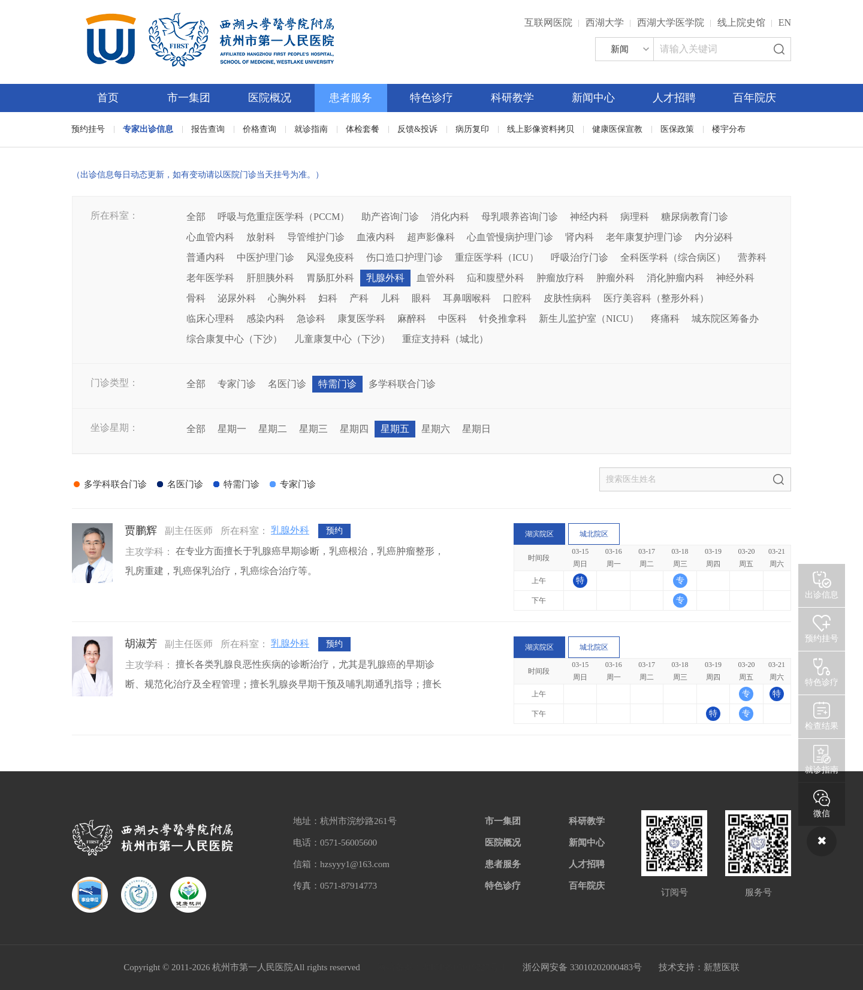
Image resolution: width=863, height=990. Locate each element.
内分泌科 (714, 237)
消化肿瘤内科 (675, 278)
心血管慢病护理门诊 (510, 237)
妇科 (327, 298)
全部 (196, 217)
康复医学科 (361, 318)
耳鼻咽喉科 (467, 298)
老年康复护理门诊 (644, 237)
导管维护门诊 (316, 237)
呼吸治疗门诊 (579, 257)
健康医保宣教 (617, 129)
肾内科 (579, 237)
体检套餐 (362, 129)
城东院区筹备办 (725, 318)
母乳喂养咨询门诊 (519, 217)
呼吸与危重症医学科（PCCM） (283, 217)
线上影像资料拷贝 (540, 129)
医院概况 (269, 98)
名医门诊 (287, 384)
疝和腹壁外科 (495, 278)
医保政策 (677, 129)
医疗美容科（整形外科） (656, 298)
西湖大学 (605, 22)
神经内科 (589, 217)
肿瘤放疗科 (560, 278)
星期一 (232, 429)
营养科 (752, 257)
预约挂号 (88, 129)
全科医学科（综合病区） (673, 257)
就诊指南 (311, 129)
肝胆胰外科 (270, 278)
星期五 (395, 429)
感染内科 (265, 318)
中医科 (452, 318)
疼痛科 (665, 318)
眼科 (421, 298)
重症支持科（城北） (445, 339)
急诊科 (311, 318)
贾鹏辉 (141, 530)
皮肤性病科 (568, 298)
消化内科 (450, 217)
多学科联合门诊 (402, 384)
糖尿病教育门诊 (694, 217)
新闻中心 (593, 98)
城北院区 (594, 534)
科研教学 (512, 98)
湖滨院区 (539, 534)
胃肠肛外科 (330, 278)
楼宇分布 (729, 129)
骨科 (196, 298)
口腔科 (517, 298)
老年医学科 (210, 278)
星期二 (272, 429)
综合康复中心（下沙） (234, 339)
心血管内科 (210, 237)
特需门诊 (337, 384)
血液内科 (376, 237)
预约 (334, 530)
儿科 (390, 298)
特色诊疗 (431, 98)
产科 (359, 298)
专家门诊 (237, 384)
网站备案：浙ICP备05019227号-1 (441, 967)
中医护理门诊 (265, 257)
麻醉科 (411, 318)
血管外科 (436, 278)
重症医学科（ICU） (497, 257)
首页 (108, 98)
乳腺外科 (385, 278)
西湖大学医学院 (670, 22)
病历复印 (472, 129)
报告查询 (208, 129)
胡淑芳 (141, 644)
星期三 (313, 429)
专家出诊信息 (148, 129)
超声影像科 (431, 237)
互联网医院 (548, 22)
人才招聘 (674, 98)
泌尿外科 (237, 298)
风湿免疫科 (330, 257)
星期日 (476, 429)
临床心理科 (210, 318)
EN (784, 22)
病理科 (634, 217)
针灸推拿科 (503, 318)
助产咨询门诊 (390, 217)
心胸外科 (287, 298)
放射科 (260, 237)
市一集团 (188, 98)
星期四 (354, 429)
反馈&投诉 (417, 129)
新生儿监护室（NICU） (589, 318)
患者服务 (350, 98)
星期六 (435, 429)
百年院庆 (754, 98)
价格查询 (259, 129)
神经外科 (735, 278)
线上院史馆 (741, 22)
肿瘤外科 (615, 278)
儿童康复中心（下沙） (342, 339)
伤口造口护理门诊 (404, 257)
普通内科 (205, 257)
